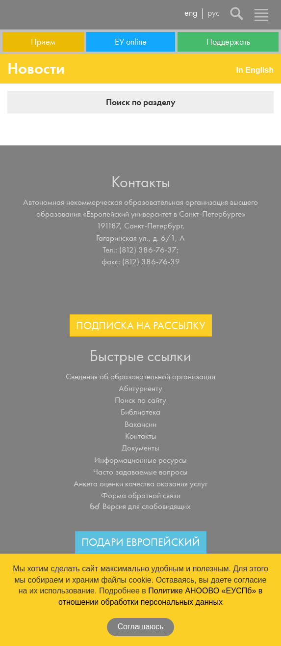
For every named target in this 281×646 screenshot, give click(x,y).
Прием (43, 41)
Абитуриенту (140, 388)
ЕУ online (131, 41)
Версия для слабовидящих (146, 506)
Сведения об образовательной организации (140, 376)
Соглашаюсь (140, 626)
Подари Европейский (140, 542)
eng (190, 13)
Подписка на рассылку (140, 325)
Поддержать (228, 41)
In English (255, 70)
